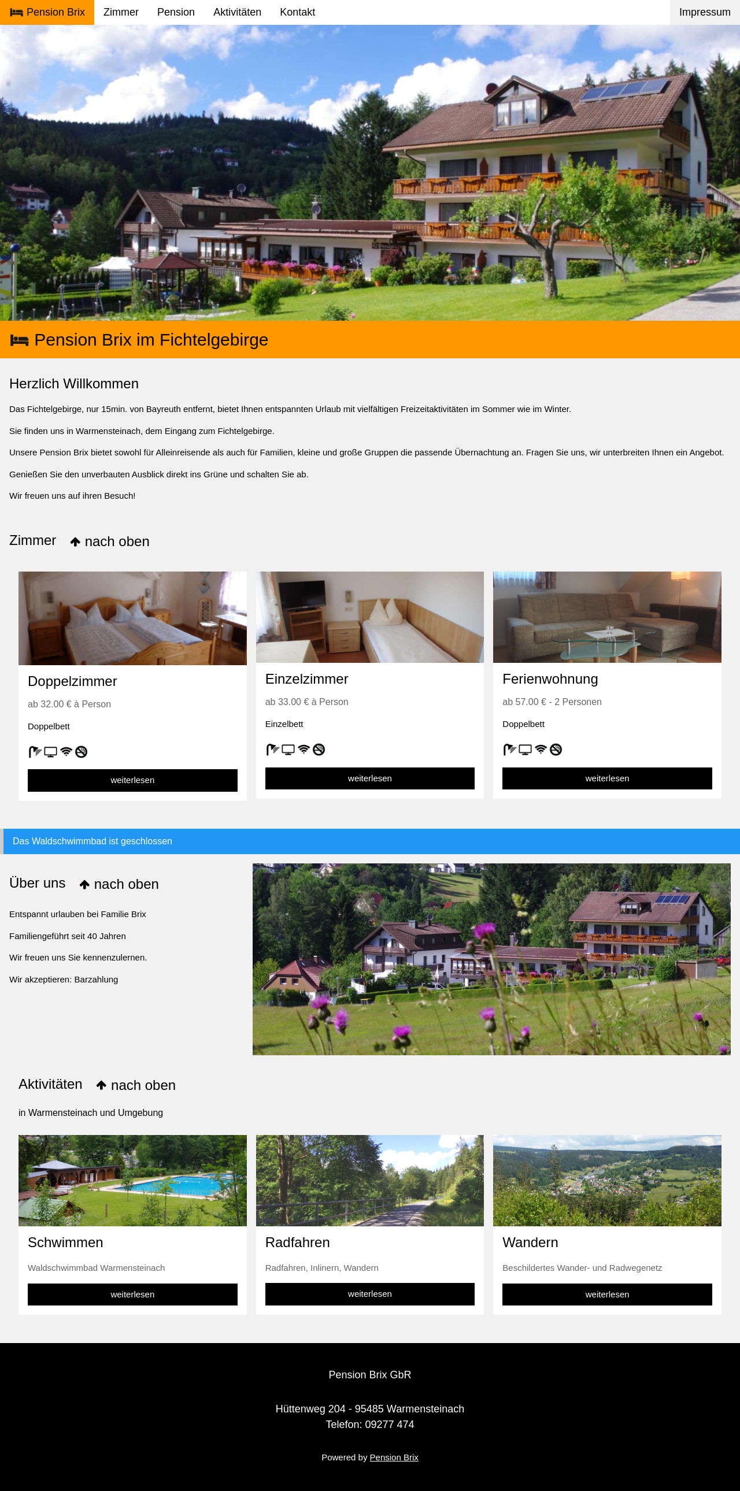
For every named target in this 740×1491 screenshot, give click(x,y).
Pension (176, 12)
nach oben (109, 541)
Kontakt (297, 12)
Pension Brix (47, 13)
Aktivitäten (237, 12)
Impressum (705, 12)
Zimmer (121, 12)
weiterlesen (132, 780)
